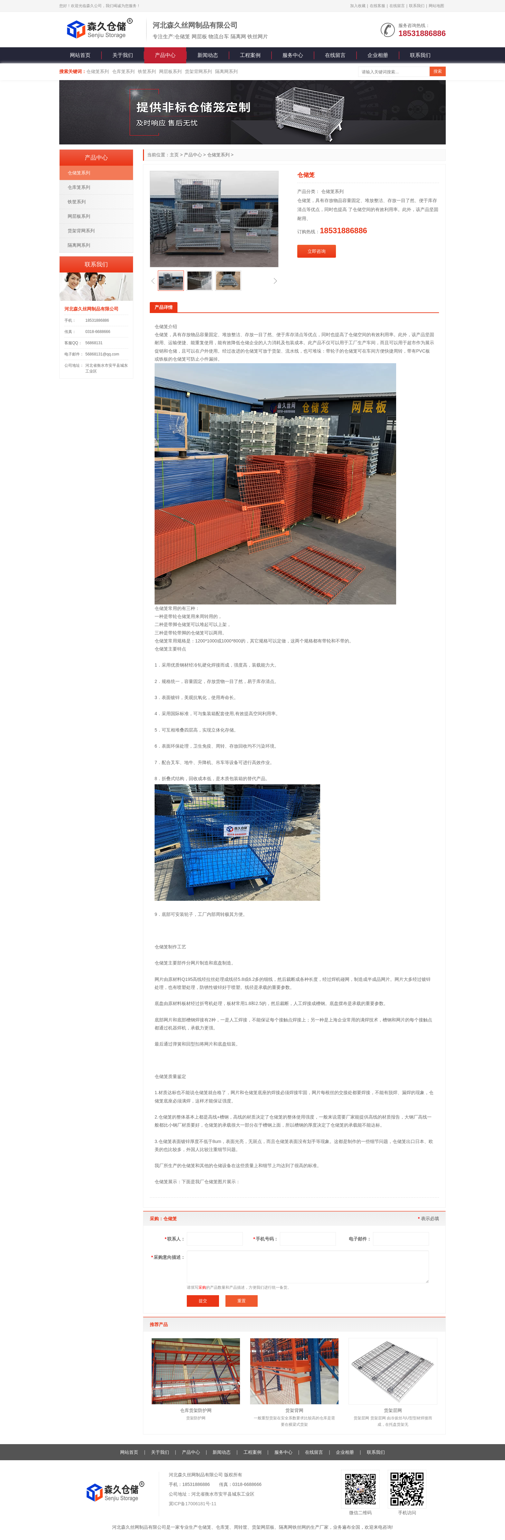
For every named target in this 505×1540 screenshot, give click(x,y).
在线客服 (377, 6)
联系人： (175, 1238)
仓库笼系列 (123, 71)
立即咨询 (317, 251)
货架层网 (393, 1410)
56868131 (93, 343)
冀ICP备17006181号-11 (192, 1503)
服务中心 (292, 55)
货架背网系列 (198, 71)
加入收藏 (358, 6)
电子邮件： (360, 1238)
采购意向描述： (168, 1257)
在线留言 (397, 6)
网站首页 (80, 55)
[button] (153, 280)
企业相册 (377, 55)
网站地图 (436, 6)
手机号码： (265, 1238)
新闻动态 (207, 55)
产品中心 (165, 55)
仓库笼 (222, 1527)
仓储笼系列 (97, 71)
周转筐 (240, 1527)
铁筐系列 (147, 71)
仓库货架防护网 (196, 1410)
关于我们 (122, 55)
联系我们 (416, 6)
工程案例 (250, 55)
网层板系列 (170, 71)
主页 (174, 154)
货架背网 (294, 1410)
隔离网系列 (226, 71)
